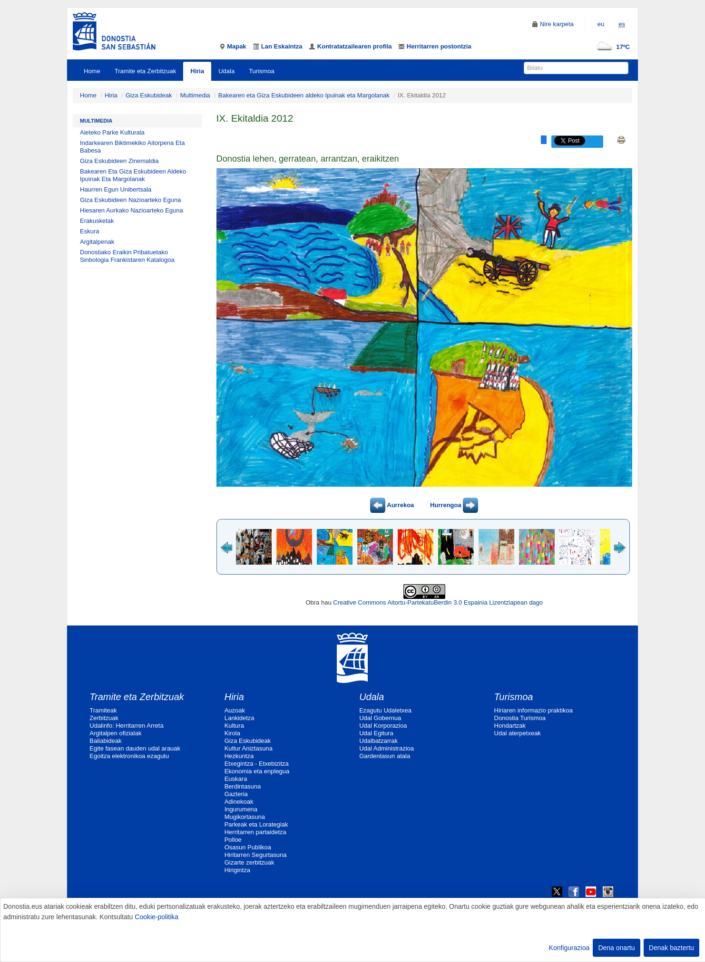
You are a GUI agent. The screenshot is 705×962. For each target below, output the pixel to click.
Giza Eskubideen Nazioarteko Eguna (130, 199)
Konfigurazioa (569, 948)
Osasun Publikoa (248, 847)
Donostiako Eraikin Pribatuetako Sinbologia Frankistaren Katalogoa (127, 256)
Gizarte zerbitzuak (249, 862)
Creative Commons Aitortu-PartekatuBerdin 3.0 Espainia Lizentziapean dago (438, 602)
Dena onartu (616, 948)
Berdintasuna (243, 786)
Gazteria (236, 794)
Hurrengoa (454, 505)
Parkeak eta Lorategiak (256, 824)
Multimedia (195, 95)
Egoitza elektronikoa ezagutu (129, 756)
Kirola (232, 733)
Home (92, 71)
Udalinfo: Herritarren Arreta (126, 725)
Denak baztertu (671, 948)
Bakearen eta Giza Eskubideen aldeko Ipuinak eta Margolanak (304, 95)
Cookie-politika (156, 917)
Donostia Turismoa (520, 718)
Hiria (197, 71)
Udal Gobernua (380, 718)
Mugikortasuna (245, 816)
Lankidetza (240, 718)
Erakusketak (97, 220)
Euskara (236, 778)
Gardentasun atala (384, 756)
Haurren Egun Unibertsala (115, 189)
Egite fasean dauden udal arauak (134, 748)
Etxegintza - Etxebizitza (257, 763)
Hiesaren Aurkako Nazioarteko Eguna (131, 210)
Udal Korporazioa (383, 725)
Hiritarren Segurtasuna (256, 854)
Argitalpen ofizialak (115, 733)
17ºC (611, 46)
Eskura (89, 231)
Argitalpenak (97, 241)
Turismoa (261, 71)
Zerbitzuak (103, 718)
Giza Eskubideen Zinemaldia (119, 160)
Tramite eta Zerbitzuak (145, 71)
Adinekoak (239, 801)
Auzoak (235, 710)
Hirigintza (237, 870)
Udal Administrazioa (386, 748)
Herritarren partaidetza (255, 832)
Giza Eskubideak (149, 95)
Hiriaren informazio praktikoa (533, 710)
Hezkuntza (239, 756)
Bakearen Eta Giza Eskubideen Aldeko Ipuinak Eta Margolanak (133, 175)
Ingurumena (241, 809)
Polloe (233, 839)
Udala (226, 71)
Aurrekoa (392, 505)
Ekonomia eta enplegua (257, 771)
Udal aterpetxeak (517, 733)
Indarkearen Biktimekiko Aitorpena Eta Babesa (132, 146)
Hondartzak (510, 725)
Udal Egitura (376, 733)
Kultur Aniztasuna (249, 748)
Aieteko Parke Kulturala (112, 132)
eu (600, 24)
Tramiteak (103, 710)
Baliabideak (105, 740)
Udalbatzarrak (378, 740)
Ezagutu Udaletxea (385, 710)
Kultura (234, 725)
